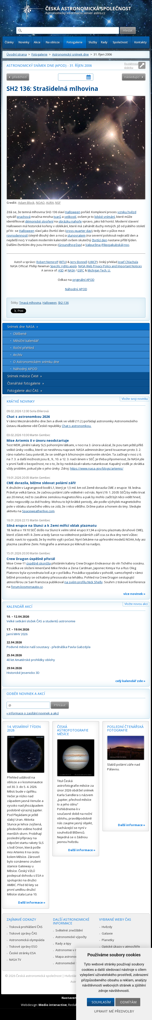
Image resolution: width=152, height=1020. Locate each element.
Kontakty (140, 42)
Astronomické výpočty (71, 937)
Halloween (72, 212)
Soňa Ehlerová (39, 411)
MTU (63, 262)
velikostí (70, 217)
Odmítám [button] (128, 1002)
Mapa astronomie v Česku (74, 956)
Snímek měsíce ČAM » (24, 376)
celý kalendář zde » (130, 681)
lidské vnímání (104, 217)
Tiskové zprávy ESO (23, 946)
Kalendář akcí (19, 606)
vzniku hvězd (126, 212)
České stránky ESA (22, 953)
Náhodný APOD (76, 289)
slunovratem (76, 235)
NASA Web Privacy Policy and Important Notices (110, 266)
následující (132, 77)
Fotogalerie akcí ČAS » (24, 390)
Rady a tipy (63, 943)
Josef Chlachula (128, 262)
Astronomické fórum (69, 963)
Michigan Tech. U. (99, 270)
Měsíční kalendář (26, 340)
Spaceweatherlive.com (38, 511)
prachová (24, 217)
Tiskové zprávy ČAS (23, 933)
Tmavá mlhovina (30, 303)
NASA (71, 270)
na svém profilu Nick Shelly (83, 582)
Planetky (108, 940)
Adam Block (26, 202)
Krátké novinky (21, 401)
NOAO (40, 202)
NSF (58, 202)
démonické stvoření (39, 221)
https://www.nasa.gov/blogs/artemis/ (96, 468)
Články (9, 42)
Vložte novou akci (136, 604)
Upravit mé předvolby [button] (114, 1011)
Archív (17, 354)
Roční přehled (23, 347)
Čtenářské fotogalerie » (25, 383)
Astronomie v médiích (70, 950)
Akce (37, 42)
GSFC (80, 270)
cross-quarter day (79, 231)
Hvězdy (107, 927)
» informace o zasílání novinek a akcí (33, 713)
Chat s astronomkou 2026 (28, 416)
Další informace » (31, 902)
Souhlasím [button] (101, 1002)
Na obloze (53, 42)
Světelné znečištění (69, 930)
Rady (104, 42)
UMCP (93, 262)
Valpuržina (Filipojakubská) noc (107, 245)
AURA (50, 202)
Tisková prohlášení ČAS (26, 927)
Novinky (24, 42)
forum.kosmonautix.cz (27, 587)
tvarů (57, 217)
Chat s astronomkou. (76, 426)
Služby (93, 42)
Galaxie (107, 933)
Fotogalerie (74, 42)
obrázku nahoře (70, 221)
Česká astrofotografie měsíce (72, 730)
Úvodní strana (17, 54)
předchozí (19, 77)
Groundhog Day (69, 245)
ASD (61, 270)
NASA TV (15, 959)
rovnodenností (17, 235)
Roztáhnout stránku (131, 65)
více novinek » (134, 594)
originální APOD (83, 280)
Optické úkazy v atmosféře (121, 946)
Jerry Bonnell (78, 262)
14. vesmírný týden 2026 (24, 728)
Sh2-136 (63, 303)
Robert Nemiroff (47, 262)
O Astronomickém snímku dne (36, 362)
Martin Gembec (40, 435)
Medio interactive (53, 1005)
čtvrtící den (99, 240)
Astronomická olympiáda (26, 940)
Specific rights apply (63, 266)
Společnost (120, 42)
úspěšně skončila (38, 563)
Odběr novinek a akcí (26, 693)
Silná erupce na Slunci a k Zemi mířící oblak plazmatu (52, 525)
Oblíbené (20, 333)
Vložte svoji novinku (135, 399)
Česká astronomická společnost (39, 976)
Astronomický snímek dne (70, 54)
